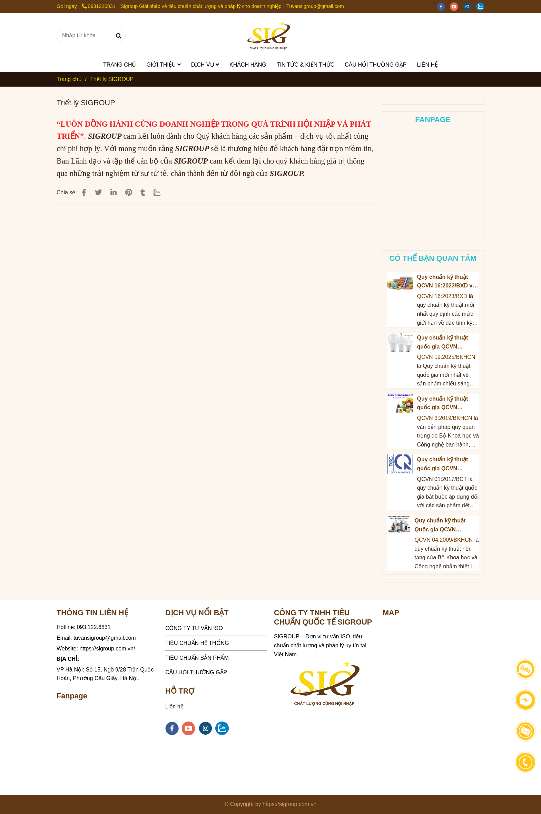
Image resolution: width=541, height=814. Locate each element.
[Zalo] (161, 192)
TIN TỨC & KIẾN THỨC (306, 65)
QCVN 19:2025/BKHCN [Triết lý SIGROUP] (446, 357)
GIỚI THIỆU (163, 65)
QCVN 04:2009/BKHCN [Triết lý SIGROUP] (443, 540)
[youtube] (456, 6)
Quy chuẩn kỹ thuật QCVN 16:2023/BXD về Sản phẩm (446, 282)
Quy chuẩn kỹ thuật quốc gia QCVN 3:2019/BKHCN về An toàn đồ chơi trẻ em (444, 404)
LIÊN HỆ (427, 65)
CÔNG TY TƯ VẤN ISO (194, 628)
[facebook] (443, 6)
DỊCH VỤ (205, 65)
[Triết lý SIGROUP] (271, 35)
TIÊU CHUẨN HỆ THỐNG (197, 643)
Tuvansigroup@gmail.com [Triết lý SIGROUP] (315, 6)
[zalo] (482, 6)
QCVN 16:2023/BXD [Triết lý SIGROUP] (442, 296)
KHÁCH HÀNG (247, 65)
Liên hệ (174, 706)
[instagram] (469, 6)
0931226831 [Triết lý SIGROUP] (99, 6)
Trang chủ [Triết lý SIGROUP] (69, 79)
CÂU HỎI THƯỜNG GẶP (375, 65)
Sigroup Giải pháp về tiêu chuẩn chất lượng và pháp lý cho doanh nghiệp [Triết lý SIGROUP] (201, 6)
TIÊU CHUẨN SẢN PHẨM (197, 658)
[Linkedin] (113, 192)
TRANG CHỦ (119, 65)
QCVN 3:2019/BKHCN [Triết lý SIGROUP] (445, 418)
